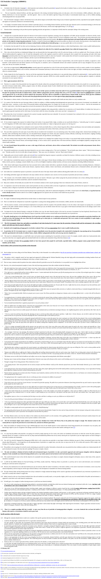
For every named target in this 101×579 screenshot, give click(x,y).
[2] (55, 8)
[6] (76, 92)
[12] (74, 427)
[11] (10, 254)
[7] (75, 111)
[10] (69, 237)
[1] (25, 8)
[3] (73, 26)
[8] (34, 155)
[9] (83, 171)
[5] (22, 78)
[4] (86, 74)
